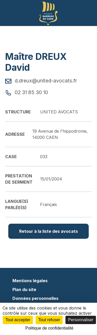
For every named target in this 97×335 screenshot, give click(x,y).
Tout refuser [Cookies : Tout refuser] (49, 320)
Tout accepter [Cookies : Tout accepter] (17, 320)
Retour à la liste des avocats (48, 231)
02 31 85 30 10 (26, 92)
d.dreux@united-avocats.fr (41, 81)
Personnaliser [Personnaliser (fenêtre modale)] (80, 320)
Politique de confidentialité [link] (49, 328)
